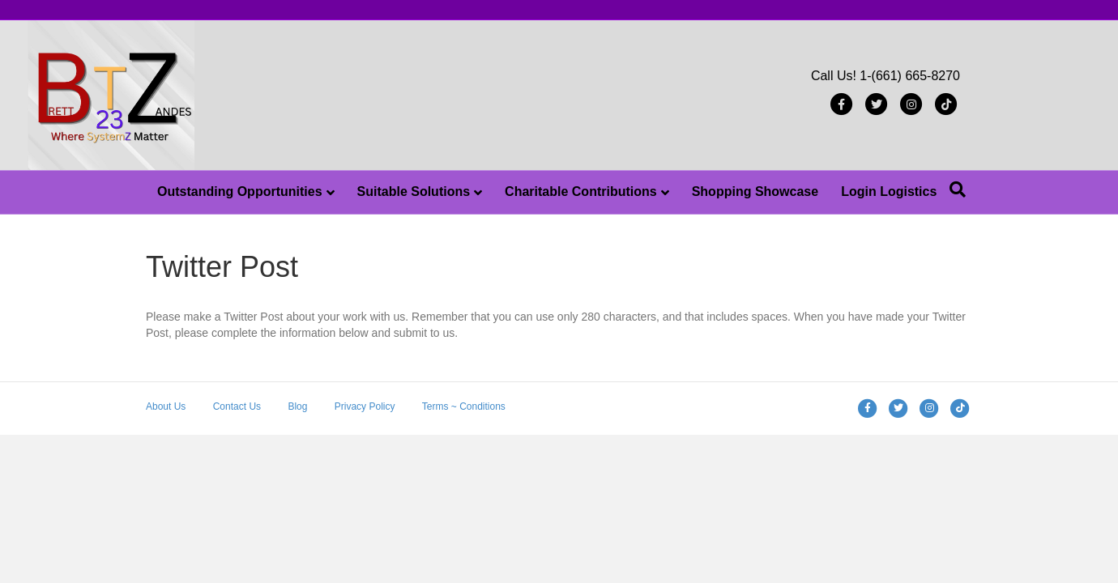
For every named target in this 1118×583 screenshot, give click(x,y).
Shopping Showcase (755, 191)
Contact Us (237, 406)
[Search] (957, 189)
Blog (297, 406)
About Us (166, 406)
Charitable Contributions (581, 191)
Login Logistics (889, 191)
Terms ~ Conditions (464, 406)
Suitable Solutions (414, 191)
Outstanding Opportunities (239, 191)
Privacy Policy (365, 406)
